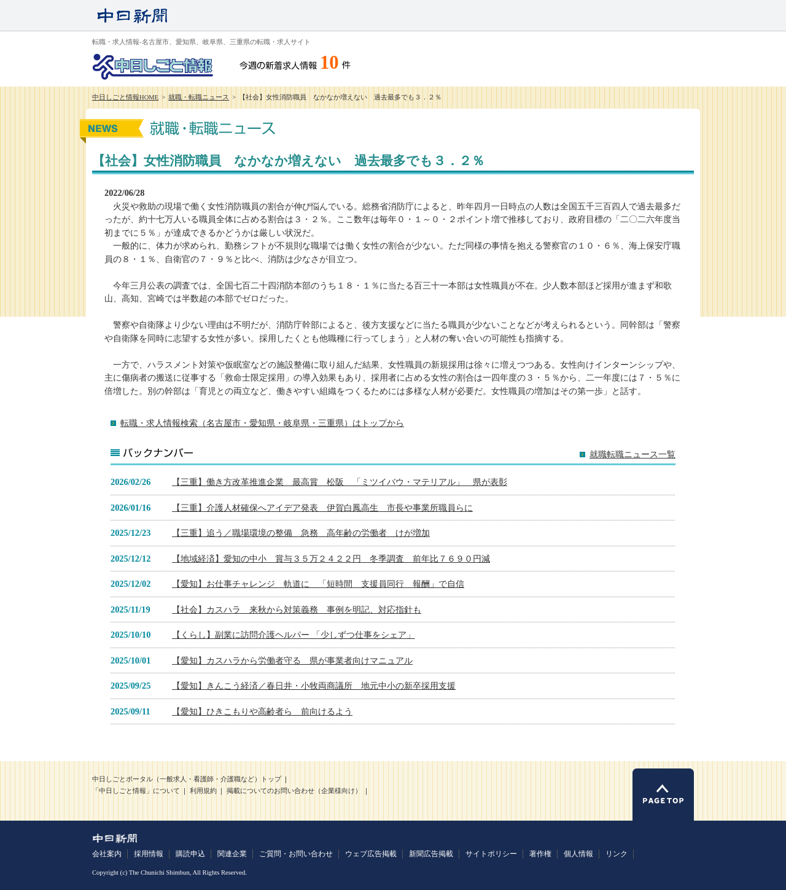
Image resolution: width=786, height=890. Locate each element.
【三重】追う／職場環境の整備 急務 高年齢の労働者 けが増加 (301, 533)
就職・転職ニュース (198, 97)
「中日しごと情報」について (136, 790)
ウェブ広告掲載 (371, 853)
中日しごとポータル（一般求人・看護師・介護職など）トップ (186, 779)
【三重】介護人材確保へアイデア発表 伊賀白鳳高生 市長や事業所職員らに (322, 508)
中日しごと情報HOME (125, 97)
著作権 (540, 853)
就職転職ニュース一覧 (632, 454)
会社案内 (107, 853)
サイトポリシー (491, 853)
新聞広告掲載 (431, 853)
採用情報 (148, 853)
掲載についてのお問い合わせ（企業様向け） (294, 790)
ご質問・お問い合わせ (296, 853)
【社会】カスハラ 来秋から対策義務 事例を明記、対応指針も (296, 609)
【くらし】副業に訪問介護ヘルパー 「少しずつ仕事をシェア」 (293, 635)
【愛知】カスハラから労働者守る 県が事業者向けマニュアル (292, 660)
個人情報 (578, 853)
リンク (616, 853)
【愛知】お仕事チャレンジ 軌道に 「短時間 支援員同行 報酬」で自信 (318, 584)
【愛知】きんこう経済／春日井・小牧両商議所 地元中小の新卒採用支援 (314, 686)
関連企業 (232, 853)
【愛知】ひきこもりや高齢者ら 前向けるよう (262, 711)
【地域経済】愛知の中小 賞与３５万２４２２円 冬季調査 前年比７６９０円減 (331, 558)
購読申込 (190, 853)
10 (329, 62)
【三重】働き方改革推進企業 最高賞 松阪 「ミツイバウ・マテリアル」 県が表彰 (339, 482)
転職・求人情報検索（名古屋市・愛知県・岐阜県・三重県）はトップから (262, 423)
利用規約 (203, 790)
